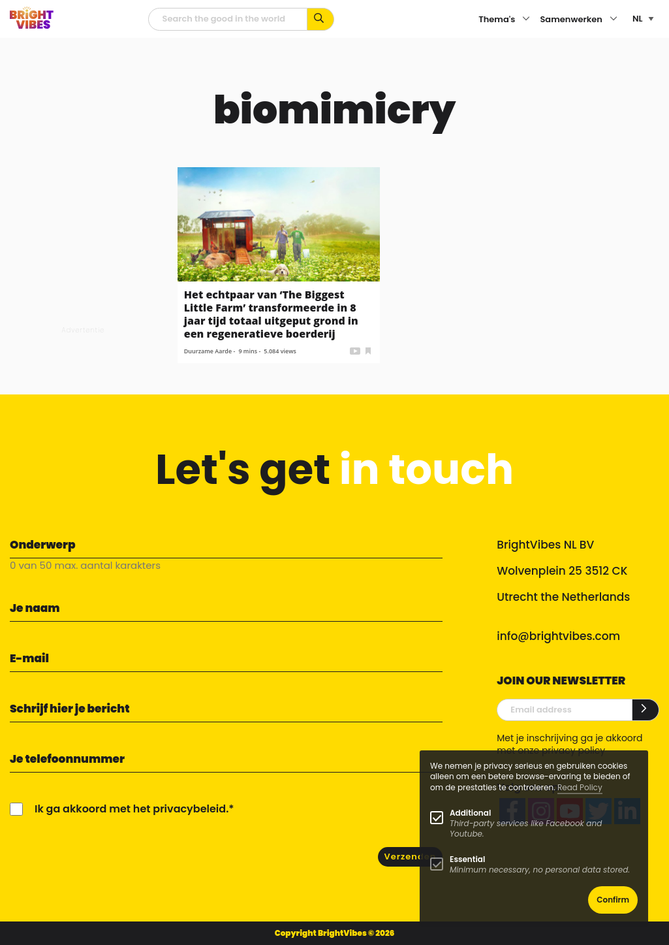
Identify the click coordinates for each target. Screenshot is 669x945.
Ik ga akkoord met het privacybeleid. (131, 808)
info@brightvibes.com (558, 636)
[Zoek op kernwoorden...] (320, 19)
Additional (470, 812)
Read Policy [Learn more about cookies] (579, 787)
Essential (467, 859)
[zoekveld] (227, 19)
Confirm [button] (613, 899)
